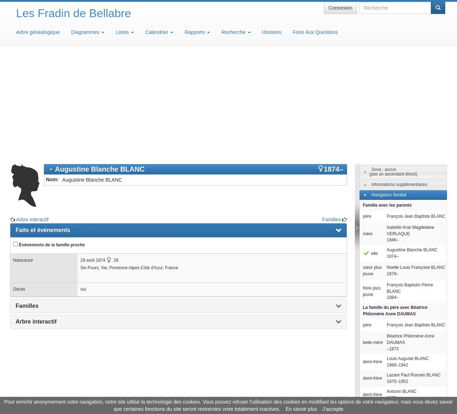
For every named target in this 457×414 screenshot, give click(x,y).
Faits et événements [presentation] (43, 125)
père (367, 111)
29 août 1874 (92, 155)
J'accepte (332, 409)
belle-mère (373, 237)
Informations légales (198, 392)
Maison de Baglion (260, 392)
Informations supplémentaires (399, 79)
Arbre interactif (32, 114)
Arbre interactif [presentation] (36, 216)
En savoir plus (301, 409)
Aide (230, 392)
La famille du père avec (395, 205)
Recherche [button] (236, 32)
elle (370, 148)
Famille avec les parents (387, 100)
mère (367, 128)
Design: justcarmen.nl (424, 373)
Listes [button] (125, 32)
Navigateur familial (388, 89)
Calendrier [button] (159, 32)
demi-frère (372, 256)
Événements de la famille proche (49, 139)
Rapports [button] (197, 32)
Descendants (383, 319)
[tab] (195, 64)
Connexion (340, 8)
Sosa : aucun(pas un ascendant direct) (393, 67)
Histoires (271, 32)
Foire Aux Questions (315, 32)
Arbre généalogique (38, 32)
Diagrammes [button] (87, 32)
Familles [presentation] (27, 201)
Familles (331, 114)
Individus (379, 330)
